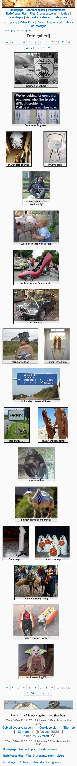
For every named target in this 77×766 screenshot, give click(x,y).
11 (63, 42)
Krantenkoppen (36, 10)
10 (57, 42)
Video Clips (27, 22)
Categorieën (61, 17)
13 (26, 47)
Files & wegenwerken (44, 13)
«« (7, 42)
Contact (23, 731)
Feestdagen (16, 17)
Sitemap (69, 727)
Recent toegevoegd (49, 22)
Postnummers (56, 10)
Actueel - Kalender (38, 17)
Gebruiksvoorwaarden (17, 727)
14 (32, 47)
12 (68, 42)
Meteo (65, 13)
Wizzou (46, 736)
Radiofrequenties (16, 13)
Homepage (16, 10)
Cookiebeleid (47, 727)
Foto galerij (10, 22)
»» (49, 47)
